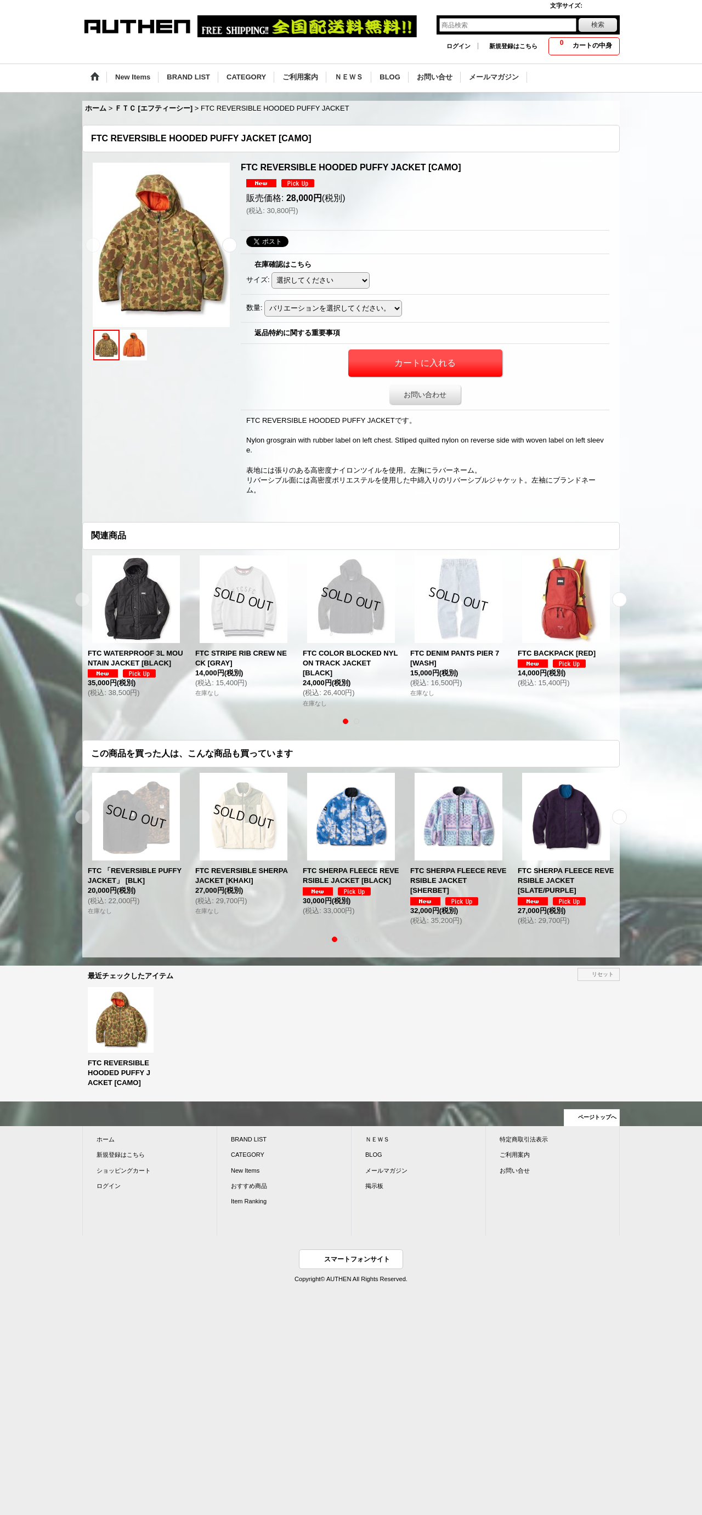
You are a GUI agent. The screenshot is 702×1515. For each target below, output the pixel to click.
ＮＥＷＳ (377, 1139)
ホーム (106, 1139)
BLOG (373, 1154)
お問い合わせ (425, 395)
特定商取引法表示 (524, 1139)
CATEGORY (247, 1154)
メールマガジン (386, 1170)
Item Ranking (249, 1201)
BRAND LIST (249, 1139)
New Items (245, 1170)
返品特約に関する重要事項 (297, 333)
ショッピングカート (124, 1170)
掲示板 (374, 1186)
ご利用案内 (515, 1154)
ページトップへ (597, 1117)
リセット (603, 974)
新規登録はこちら (513, 46)
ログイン (458, 46)
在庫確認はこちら (283, 264)
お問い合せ (515, 1170)
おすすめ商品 (249, 1186)
